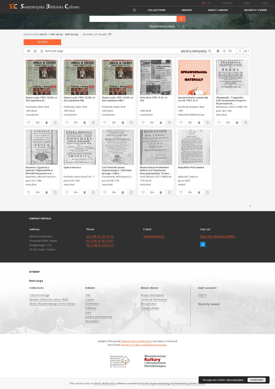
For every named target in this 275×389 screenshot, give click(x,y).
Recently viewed (255, 10)
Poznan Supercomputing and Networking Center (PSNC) (172, 383)
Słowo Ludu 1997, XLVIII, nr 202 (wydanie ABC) (117, 99)
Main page (36, 280)
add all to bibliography (196, 51)
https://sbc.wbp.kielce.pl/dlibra (217, 236)
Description (92, 321)
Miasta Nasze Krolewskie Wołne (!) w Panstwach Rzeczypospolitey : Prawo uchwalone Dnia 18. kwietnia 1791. (154, 170)
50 (35, 51)
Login (265, 3)
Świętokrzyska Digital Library (136, 341)
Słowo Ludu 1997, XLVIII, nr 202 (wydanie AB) (79, 99)
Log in (202, 295)
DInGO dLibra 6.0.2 (105, 383)
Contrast (228, 3)
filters (42, 42)
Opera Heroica (72, 167)
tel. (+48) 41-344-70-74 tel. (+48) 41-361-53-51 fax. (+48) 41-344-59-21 (100, 241)
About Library (218, 10)
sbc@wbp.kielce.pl (153, 236)
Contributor (92, 303)
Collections (157, 10)
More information (235, 380)
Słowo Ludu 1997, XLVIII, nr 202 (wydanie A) (41, 99)
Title (87, 295)
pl (209, 3)
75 (41, 51)
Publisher (90, 308)
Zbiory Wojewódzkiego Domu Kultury (52, 303)
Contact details (150, 308)
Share (247, 3)
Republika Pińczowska (191, 167)
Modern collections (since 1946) (48, 299)
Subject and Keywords (98, 316)
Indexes (187, 10)
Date (88, 312)
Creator (89, 299)
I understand (256, 380)
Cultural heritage (39, 295)
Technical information (154, 299)
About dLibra (148, 303)
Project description (152, 295)
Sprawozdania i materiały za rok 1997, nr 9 (193, 99)
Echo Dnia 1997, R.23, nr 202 (154, 99)
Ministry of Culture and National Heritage (144, 344)
